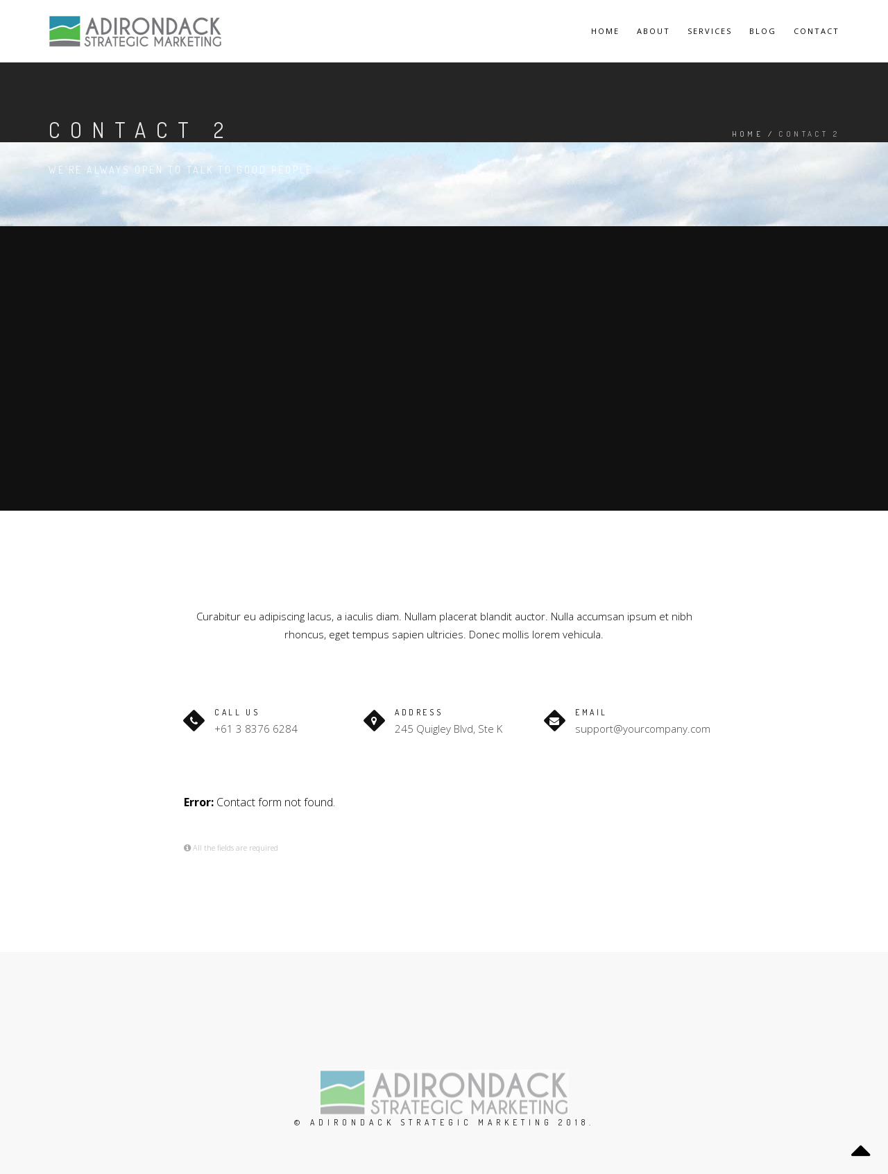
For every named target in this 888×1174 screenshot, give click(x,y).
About (653, 31)
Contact (816, 31)
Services (710, 31)
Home (605, 31)
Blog (762, 31)
